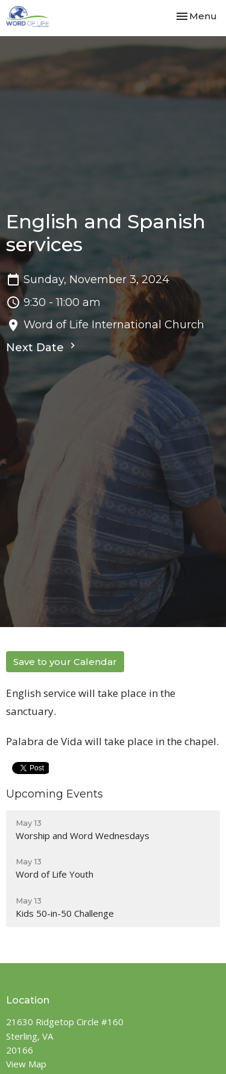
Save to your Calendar (65, 661)
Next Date (42, 347)
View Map (26, 1064)
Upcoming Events (54, 794)
